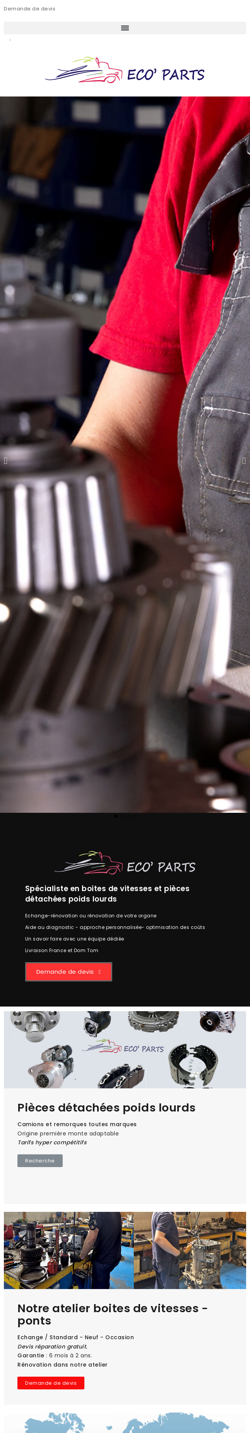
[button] (10, 40)
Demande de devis (29, 8)
